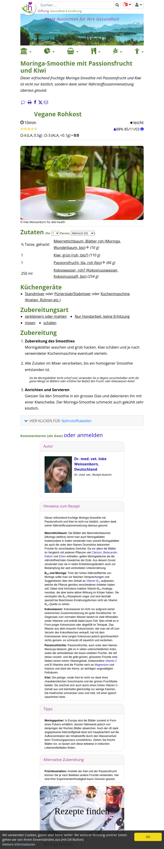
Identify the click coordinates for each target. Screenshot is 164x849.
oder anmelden (83, 435)
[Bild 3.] (92, 200)
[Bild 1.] (72, 200)
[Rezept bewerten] (28, 129)
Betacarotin (110, 552)
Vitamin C (111, 660)
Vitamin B (93, 580)
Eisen (62, 556)
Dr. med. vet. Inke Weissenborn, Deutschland (90, 464)
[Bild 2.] (82, 200)
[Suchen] (75, 5)
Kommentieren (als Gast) (42, 435)
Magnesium (102, 664)
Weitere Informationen (18, 844)
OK (148, 837)
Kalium (49, 556)
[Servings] (55, 233)
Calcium (97, 552)
